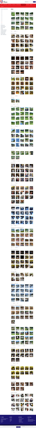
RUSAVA (5, 2)
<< (11, 412)
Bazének (11, 419)
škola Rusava (20, 420)
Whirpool (11, 418)
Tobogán (11, 420)
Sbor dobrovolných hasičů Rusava (31, 420)
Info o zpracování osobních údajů (4, 418)
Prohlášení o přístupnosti (3, 419)
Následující (16, 53)
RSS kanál (2, 420)
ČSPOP (28, 418)
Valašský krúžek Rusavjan (30, 419)
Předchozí (14, 412)
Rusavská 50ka (20, 419)
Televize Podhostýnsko (21, 418)
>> (17, 225)
